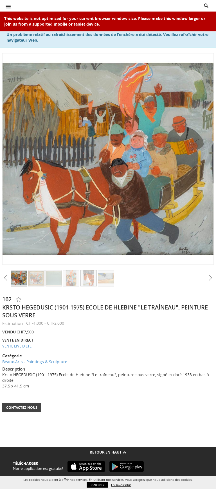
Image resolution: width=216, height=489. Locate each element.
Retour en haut (108, 452)
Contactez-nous (21, 407)
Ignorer (97, 485)
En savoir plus (121, 485)
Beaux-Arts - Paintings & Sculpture (34, 361)
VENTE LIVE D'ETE (17, 346)
